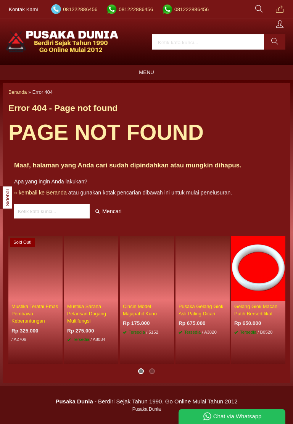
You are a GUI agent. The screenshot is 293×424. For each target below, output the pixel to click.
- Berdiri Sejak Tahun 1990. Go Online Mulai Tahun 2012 (146, 401)
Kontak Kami (23, 9)
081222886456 (80, 9)
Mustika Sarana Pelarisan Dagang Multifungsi (86, 314)
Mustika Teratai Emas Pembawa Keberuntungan (34, 314)
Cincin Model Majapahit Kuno (140, 310)
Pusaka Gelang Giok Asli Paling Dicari (201, 310)
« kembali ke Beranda (40, 193)
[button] (274, 42)
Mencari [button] (108, 211)
